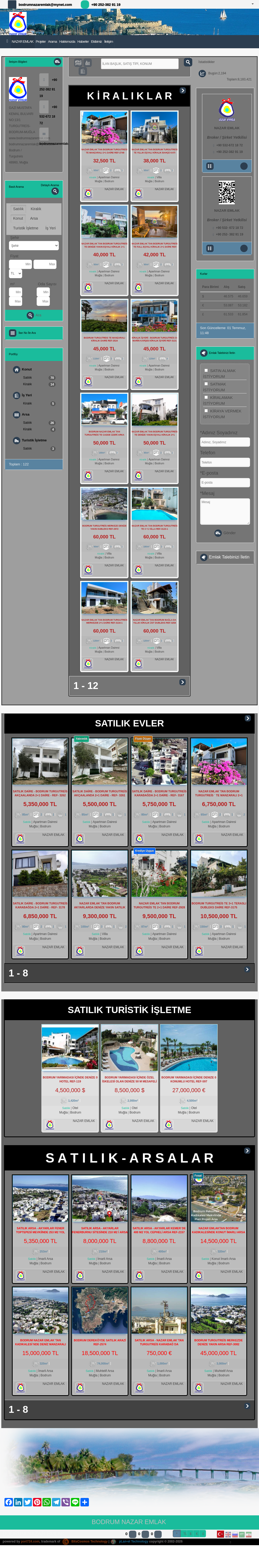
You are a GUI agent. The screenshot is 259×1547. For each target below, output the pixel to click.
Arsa (34, 218)
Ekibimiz (96, 42)
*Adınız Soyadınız (219, 432)
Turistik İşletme (25, 228)
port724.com (30, 1542)
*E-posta (209, 473)
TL (185, 1535)
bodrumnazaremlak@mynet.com (45, 5)
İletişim (108, 42)
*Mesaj (207, 493)
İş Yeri (50, 228)
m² (12, 284)
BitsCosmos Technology (85, 1542)
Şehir (14, 237)
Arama (52, 42)
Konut (18, 218)
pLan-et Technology (130, 1542)
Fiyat (14, 256)
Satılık (18, 209)
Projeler (41, 42)
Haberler (83, 42)
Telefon (207, 452)
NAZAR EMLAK (22, 42)
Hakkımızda (67, 42)
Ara (34, 315)
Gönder (225, 533)
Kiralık (36, 209)
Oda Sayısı (47, 284)
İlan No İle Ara (27, 332)
